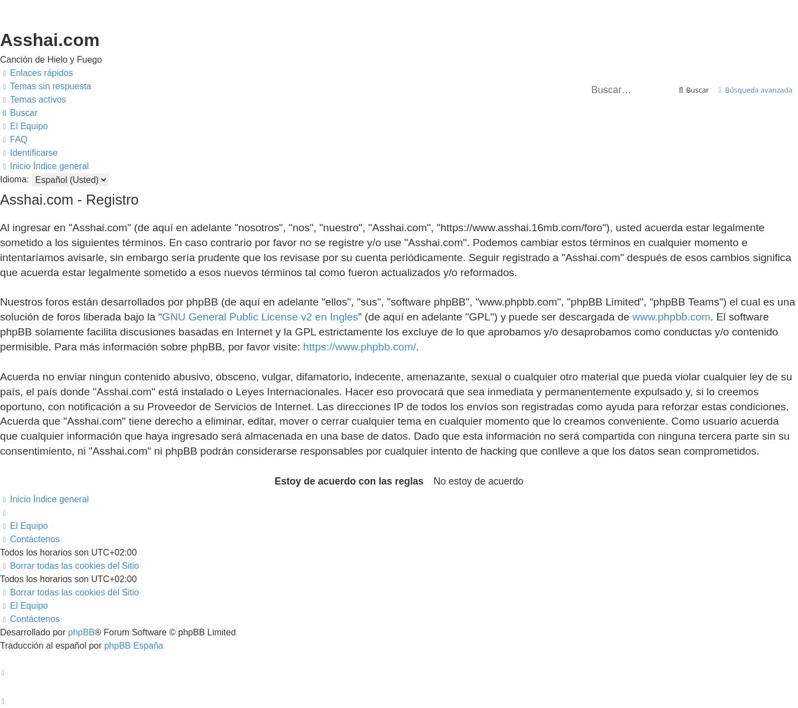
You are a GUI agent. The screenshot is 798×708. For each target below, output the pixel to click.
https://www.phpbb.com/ (359, 347)
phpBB (81, 632)
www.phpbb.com (671, 317)
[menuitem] (45, 86)
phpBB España (133, 645)
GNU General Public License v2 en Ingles (260, 317)
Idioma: (14, 179)
